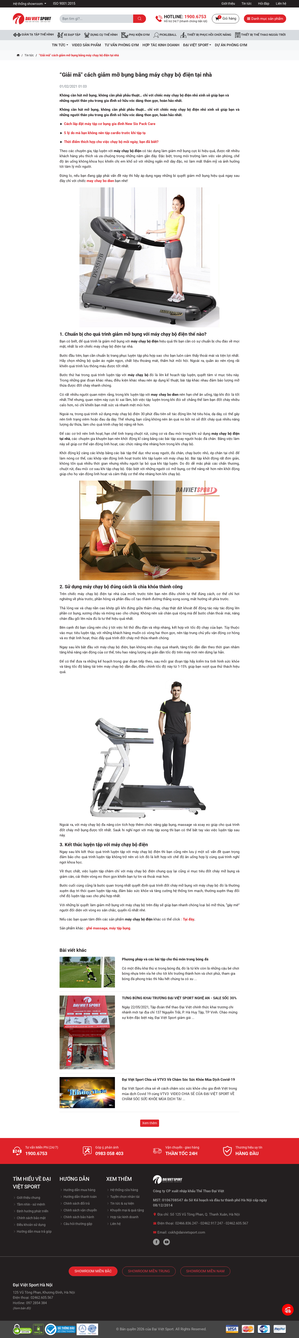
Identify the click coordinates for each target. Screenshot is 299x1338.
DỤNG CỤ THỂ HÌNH (100, 35)
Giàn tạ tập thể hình (33, 35)
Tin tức (247, 3)
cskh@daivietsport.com (186, 1232)
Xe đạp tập (68, 35)
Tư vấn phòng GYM (122, 45)
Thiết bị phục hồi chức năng (205, 35)
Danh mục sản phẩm (265, 19)
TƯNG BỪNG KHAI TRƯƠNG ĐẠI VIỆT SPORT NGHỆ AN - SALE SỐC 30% (179, 998)
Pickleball (165, 35)
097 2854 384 (36, 1303)
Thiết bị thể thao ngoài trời (260, 35)
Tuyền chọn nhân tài (122, 1197)
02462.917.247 (211, 1223)
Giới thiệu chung (26, 1197)
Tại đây (188, 919)
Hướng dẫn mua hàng (77, 1190)
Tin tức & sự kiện (120, 1203)
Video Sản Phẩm (86, 45)
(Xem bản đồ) (22, 1308)
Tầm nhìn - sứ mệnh (29, 1204)
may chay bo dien (100, 181)
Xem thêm (149, 1123)
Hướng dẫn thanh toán (78, 1197)
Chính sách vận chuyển (78, 1210)
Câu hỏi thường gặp (76, 1224)
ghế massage (96, 928)
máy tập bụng (119, 928)
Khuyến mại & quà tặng (125, 1210)
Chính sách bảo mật (29, 1218)
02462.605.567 (237, 1223)
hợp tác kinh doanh (160, 45)
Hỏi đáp (263, 3)
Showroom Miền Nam (205, 1271)
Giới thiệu (228, 3)
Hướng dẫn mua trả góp (32, 1231)
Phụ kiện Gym (135, 35)
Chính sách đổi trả (75, 1203)
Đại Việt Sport (163, 1329)
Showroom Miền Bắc (93, 1271)
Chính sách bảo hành (77, 1217)
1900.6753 (36, 1153)
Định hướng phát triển (30, 1211)
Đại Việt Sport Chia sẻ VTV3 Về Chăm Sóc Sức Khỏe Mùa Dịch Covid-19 (178, 1080)
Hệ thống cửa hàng (122, 1190)
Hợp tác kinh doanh (122, 1217)
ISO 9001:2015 (64, 3)
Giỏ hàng (225, 18)
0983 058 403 (109, 1153)
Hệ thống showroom (28, 4)
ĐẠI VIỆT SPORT (197, 45)
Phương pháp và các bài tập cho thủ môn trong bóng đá (165, 959)
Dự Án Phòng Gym (231, 45)
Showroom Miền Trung (149, 1271)
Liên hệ (281, 3)
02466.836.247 (186, 1223)
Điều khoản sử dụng (29, 1225)
